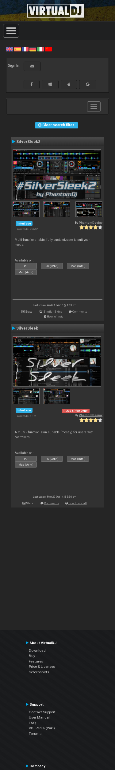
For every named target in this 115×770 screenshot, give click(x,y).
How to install (56, 316)
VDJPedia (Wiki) (42, 728)
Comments (79, 311)
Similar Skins (53, 311)
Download (37, 650)
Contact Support (42, 712)
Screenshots (39, 672)
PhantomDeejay (90, 222)
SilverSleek (27, 328)
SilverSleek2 (28, 142)
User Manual (39, 717)
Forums (35, 734)
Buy (32, 656)
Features (36, 661)
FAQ (32, 723)
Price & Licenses (42, 666)
